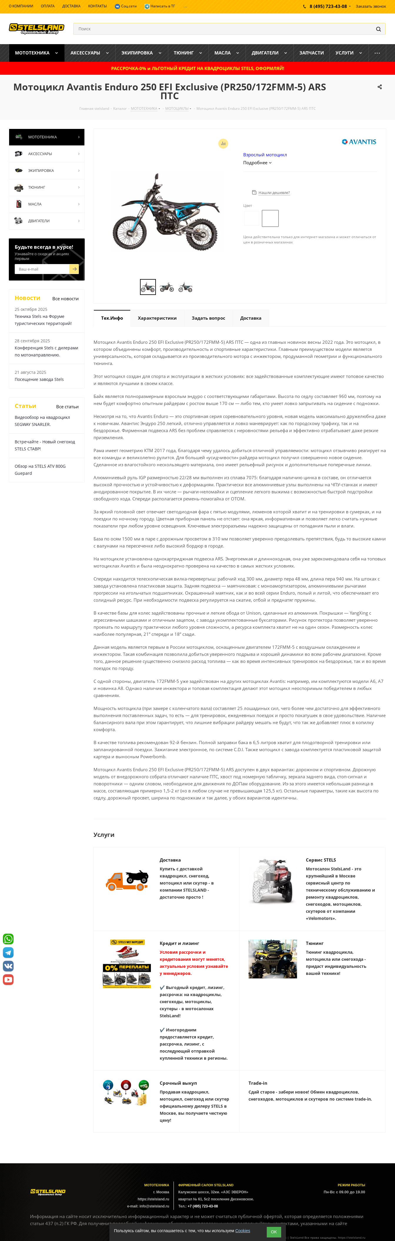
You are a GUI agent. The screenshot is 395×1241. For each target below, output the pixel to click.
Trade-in (258, 1083)
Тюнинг (315, 943)
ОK (274, 1232)
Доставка (170, 860)
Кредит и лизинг (179, 943)
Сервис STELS (321, 860)
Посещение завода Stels (39, 379)
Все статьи (67, 406)
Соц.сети (125, 6)
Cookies (242, 1230)
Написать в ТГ (159, 6)
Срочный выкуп (178, 1083)
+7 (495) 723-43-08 (203, 1206)
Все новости (65, 298)
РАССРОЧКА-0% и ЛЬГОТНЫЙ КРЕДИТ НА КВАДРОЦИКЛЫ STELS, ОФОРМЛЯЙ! (197, 68)
